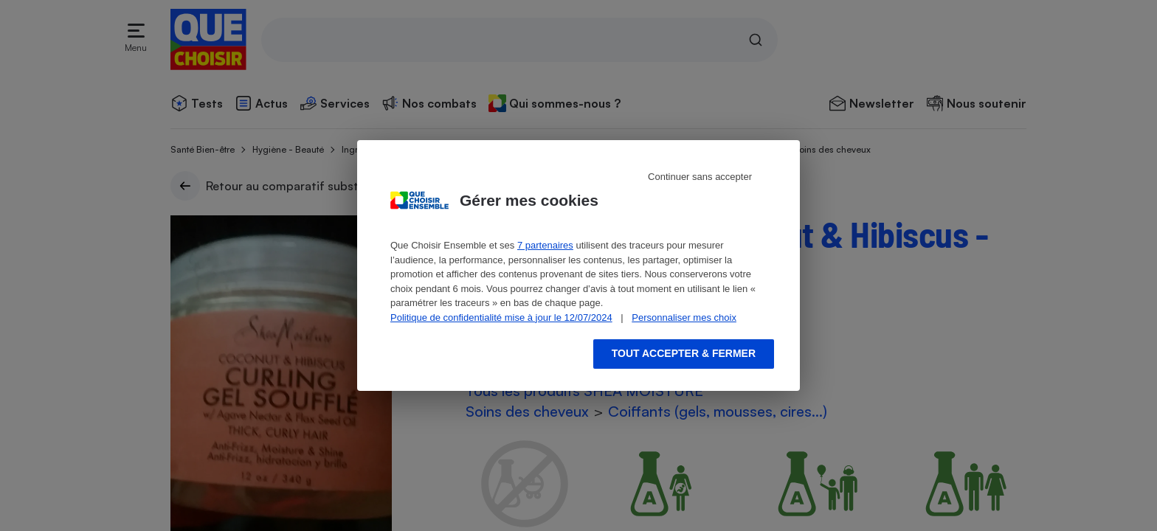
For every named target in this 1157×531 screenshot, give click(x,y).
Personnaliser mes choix (684, 317)
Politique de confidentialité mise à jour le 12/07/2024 (501, 317)
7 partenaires (545, 245)
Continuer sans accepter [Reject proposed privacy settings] (700, 176)
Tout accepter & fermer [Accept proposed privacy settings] (684, 353)
